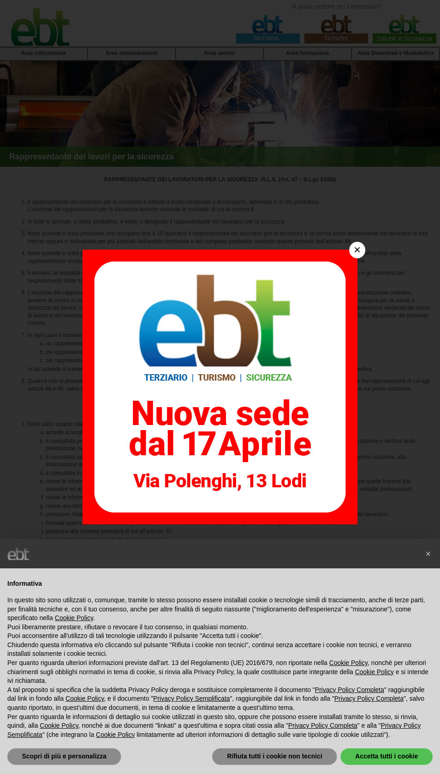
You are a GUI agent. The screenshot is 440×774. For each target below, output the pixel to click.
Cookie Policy (74, 617)
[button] (428, 553)
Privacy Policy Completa (349, 689)
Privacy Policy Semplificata (191, 698)
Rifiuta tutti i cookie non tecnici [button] (274, 756)
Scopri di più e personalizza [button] (64, 756)
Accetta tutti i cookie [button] (386, 756)
